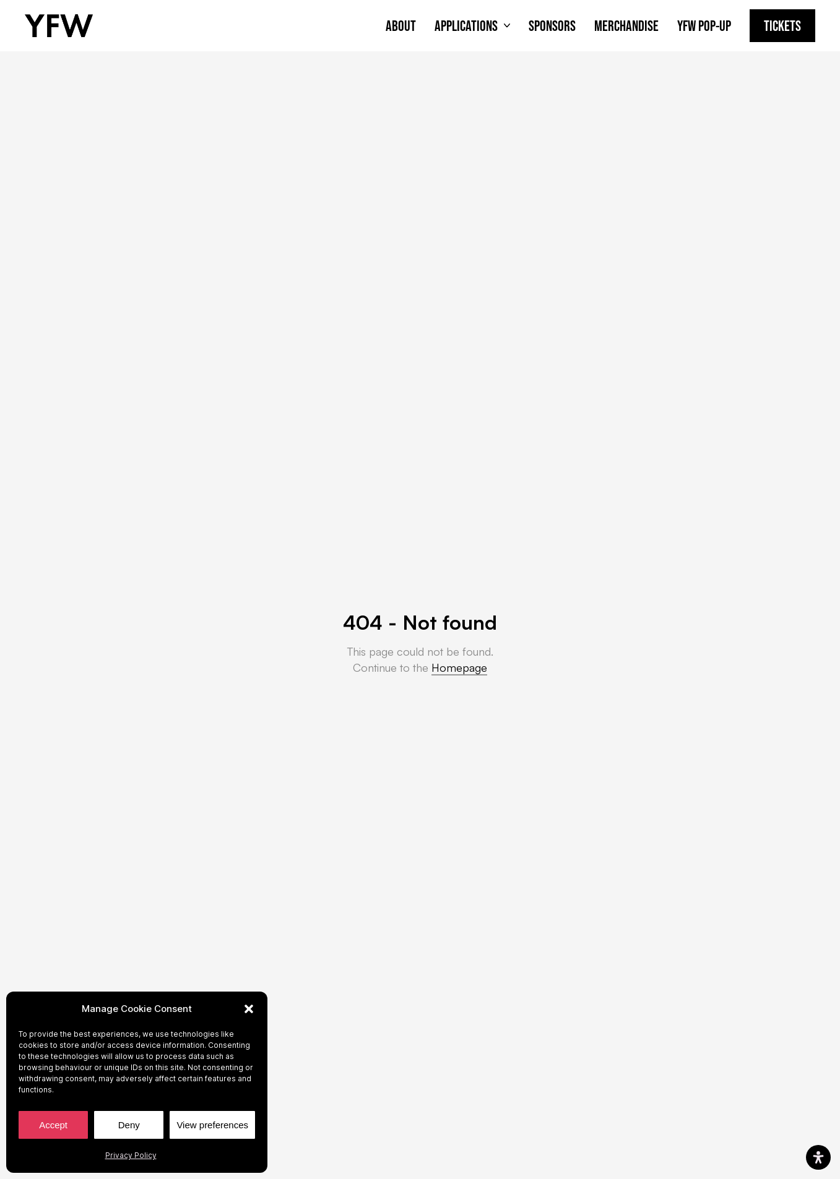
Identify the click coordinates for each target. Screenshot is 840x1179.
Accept (53, 1125)
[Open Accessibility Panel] (818, 1157)
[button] (249, 1009)
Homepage (459, 667)
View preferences (212, 1125)
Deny (129, 1125)
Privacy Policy (131, 1155)
